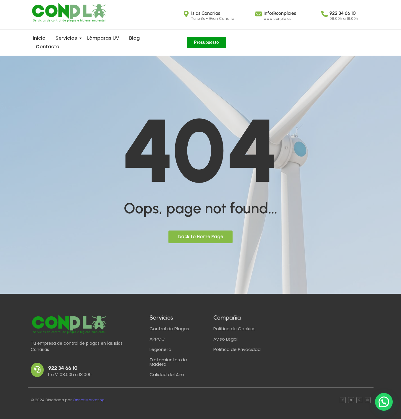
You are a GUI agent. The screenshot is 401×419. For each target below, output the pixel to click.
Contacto (47, 46)
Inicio (39, 38)
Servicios (67, 38)
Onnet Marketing (89, 400)
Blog (134, 38)
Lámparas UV (103, 38)
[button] (384, 402)
